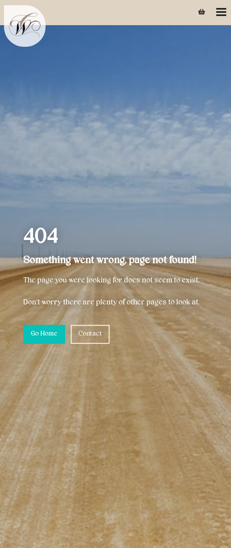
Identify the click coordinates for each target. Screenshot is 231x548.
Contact (90, 334)
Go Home (44, 334)
